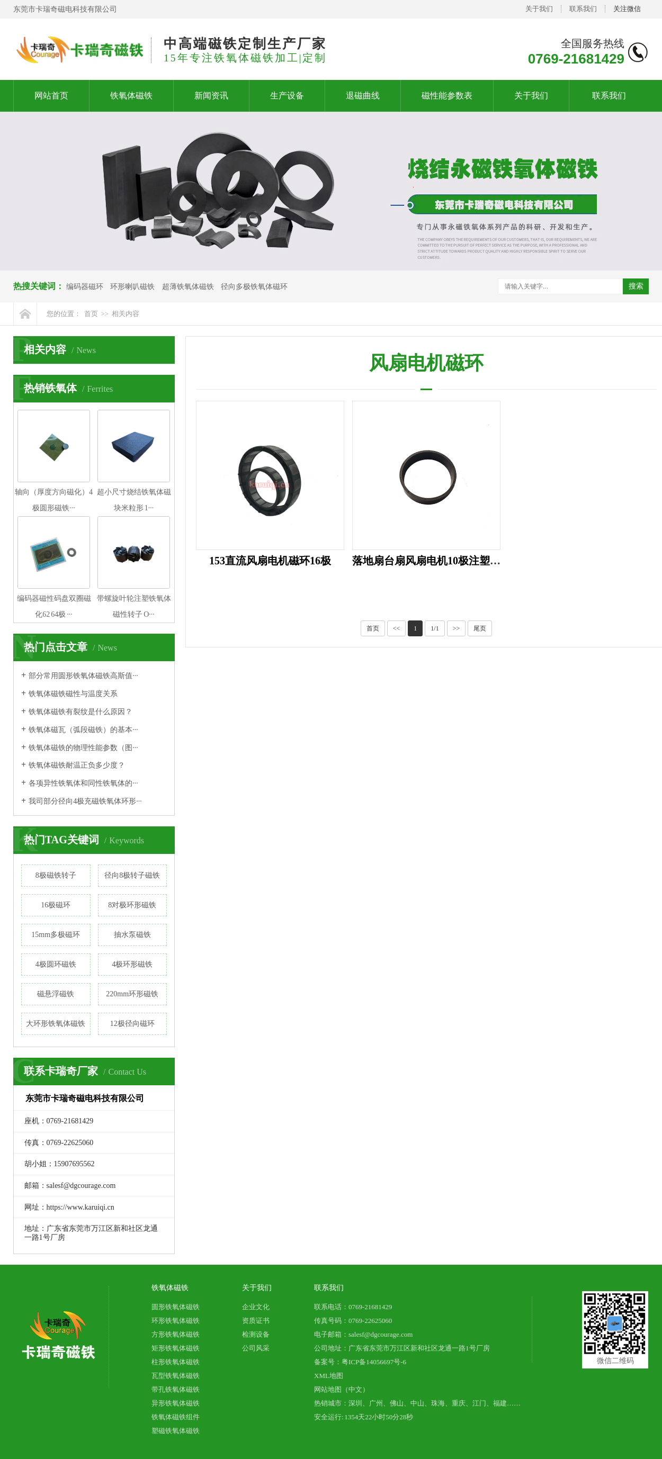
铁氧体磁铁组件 (175, 1417)
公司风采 (256, 1348)
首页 (91, 314)
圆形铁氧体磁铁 (175, 1307)
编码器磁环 (84, 287)
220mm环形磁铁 (132, 994)
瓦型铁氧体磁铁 (175, 1376)
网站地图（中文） (341, 1389)
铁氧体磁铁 (131, 95)
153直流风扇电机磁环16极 (270, 560)
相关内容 (125, 314)
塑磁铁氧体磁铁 (175, 1431)
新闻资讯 (211, 95)
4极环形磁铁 (132, 964)
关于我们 (539, 9)
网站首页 (51, 95)
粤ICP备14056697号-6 (374, 1362)
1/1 (435, 628)
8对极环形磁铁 (132, 905)
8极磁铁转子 (55, 875)
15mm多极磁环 (55, 935)
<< (396, 628)
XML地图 (328, 1376)
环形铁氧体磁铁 (175, 1321)
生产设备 (287, 95)
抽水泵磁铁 (132, 935)
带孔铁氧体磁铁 (175, 1389)
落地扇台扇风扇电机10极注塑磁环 (431, 560)
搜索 (636, 286)
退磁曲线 (363, 95)
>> (456, 628)
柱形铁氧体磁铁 (175, 1362)
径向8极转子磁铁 (132, 875)
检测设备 (256, 1334)
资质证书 (256, 1321)
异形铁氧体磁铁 (175, 1403)
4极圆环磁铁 (55, 964)
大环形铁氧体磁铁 (55, 1024)
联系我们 (583, 9)
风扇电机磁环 (426, 363)
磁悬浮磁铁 (55, 994)
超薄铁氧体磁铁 (188, 287)
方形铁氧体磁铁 (175, 1334)
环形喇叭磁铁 (132, 287)
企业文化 (256, 1307)
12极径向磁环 (132, 1024)
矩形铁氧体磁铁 (175, 1348)
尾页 (479, 628)
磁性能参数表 (447, 95)
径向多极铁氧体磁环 (254, 287)
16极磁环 (55, 905)
